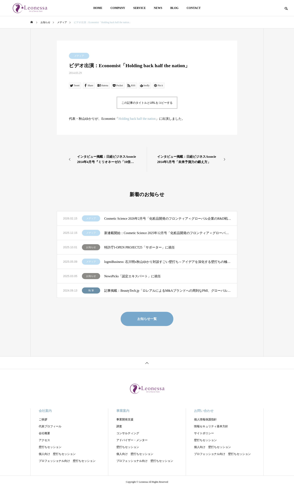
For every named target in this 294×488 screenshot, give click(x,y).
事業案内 (122, 410)
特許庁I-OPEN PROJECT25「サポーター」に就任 (139, 247)
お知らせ (91, 247)
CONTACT (194, 8)
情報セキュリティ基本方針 (211, 426)
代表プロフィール (50, 426)
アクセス (44, 440)
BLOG (174, 8)
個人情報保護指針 (205, 419)
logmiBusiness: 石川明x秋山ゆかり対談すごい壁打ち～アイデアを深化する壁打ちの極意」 (167, 261)
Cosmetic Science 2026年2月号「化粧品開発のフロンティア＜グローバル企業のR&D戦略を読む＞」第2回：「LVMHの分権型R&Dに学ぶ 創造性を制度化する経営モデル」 (167, 218)
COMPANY (118, 8)
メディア (79, 55)
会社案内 (45, 410)
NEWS (158, 8)
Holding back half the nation (137, 118)
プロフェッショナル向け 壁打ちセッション (67, 460)
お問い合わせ (204, 410)
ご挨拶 (43, 419)
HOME (97, 8)
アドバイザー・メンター (132, 440)
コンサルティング (127, 433)
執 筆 (91, 290)
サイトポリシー (204, 433)
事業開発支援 (124, 419)
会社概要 (44, 433)
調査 (119, 426)
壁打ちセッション (50, 447)
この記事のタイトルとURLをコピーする (147, 102)
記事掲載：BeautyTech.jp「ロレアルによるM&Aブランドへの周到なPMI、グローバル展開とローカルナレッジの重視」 (167, 290)
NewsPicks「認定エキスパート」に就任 (132, 276)
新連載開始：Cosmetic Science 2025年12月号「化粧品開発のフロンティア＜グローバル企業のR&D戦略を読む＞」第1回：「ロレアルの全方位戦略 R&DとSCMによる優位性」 (167, 233)
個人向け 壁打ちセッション (57, 454)
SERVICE (139, 8)
